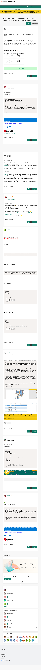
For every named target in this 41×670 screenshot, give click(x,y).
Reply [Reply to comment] (35, 140)
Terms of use (3, 661)
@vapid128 (6, 174)
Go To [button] (36, 6)
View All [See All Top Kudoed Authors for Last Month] (5, 634)
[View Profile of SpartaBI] (8, 86)
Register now (34, 12)
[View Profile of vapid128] (8, 230)
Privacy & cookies (3, 659)
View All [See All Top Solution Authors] (5, 611)
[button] (28, 23)
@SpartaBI (6, 166)
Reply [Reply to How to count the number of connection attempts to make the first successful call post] (35, 75)
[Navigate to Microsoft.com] (4, 1)
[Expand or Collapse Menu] (1, 4)
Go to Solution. (22, 68)
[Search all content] (26, 9)
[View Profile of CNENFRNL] (9, 354)
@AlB (5, 169)
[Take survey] (7, 584)
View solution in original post (9, 134)
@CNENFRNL (6, 180)
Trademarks (2, 662)
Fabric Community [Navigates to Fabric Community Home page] (12, 1)
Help (32, 6)
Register (24, 6)
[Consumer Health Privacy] (20, 666)
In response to (11, 200)
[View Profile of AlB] (7, 442)
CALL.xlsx (6, 426)
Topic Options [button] (34, 23)
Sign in (28, 6)
